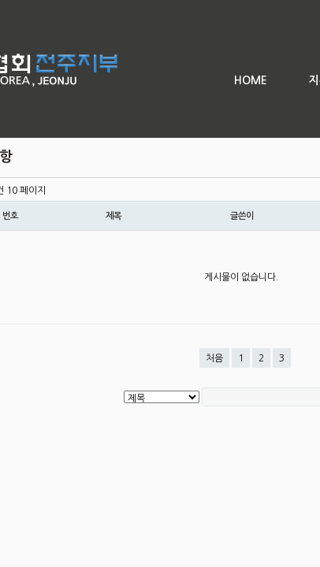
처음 (214, 358)
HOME (250, 80)
